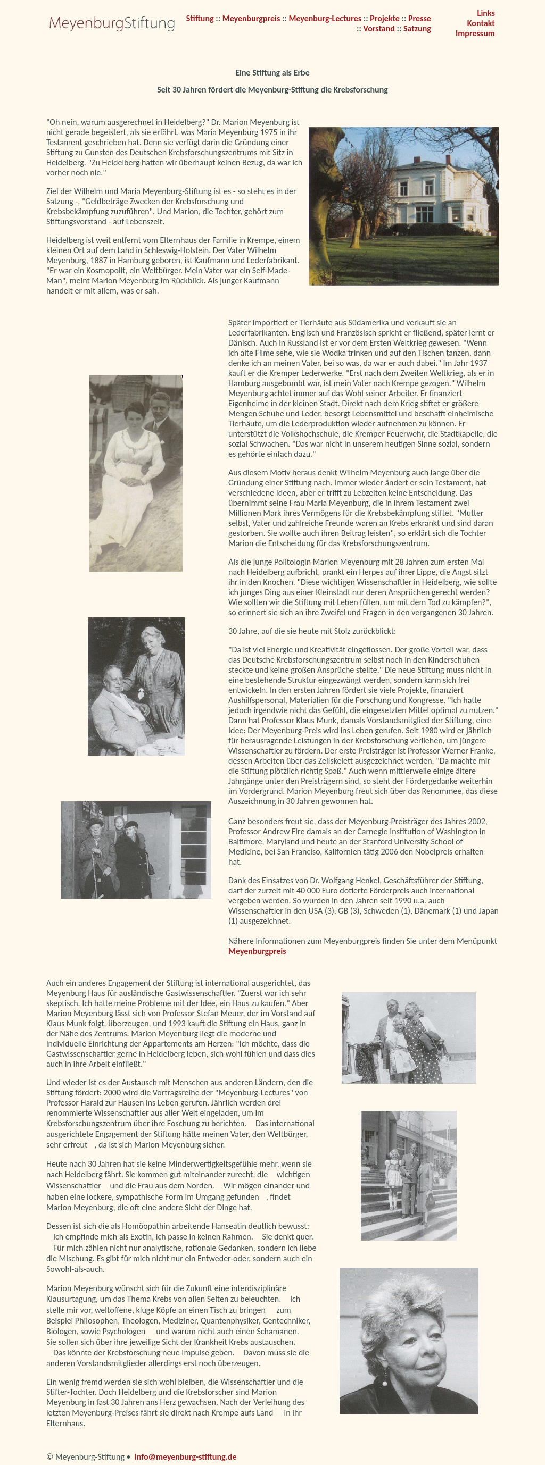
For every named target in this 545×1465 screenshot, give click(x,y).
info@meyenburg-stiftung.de (186, 1457)
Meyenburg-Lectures (324, 18)
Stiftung (201, 18)
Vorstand (378, 28)
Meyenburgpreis (252, 18)
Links (486, 13)
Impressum (475, 33)
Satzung (417, 28)
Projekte (385, 18)
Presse (419, 18)
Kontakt (481, 23)
